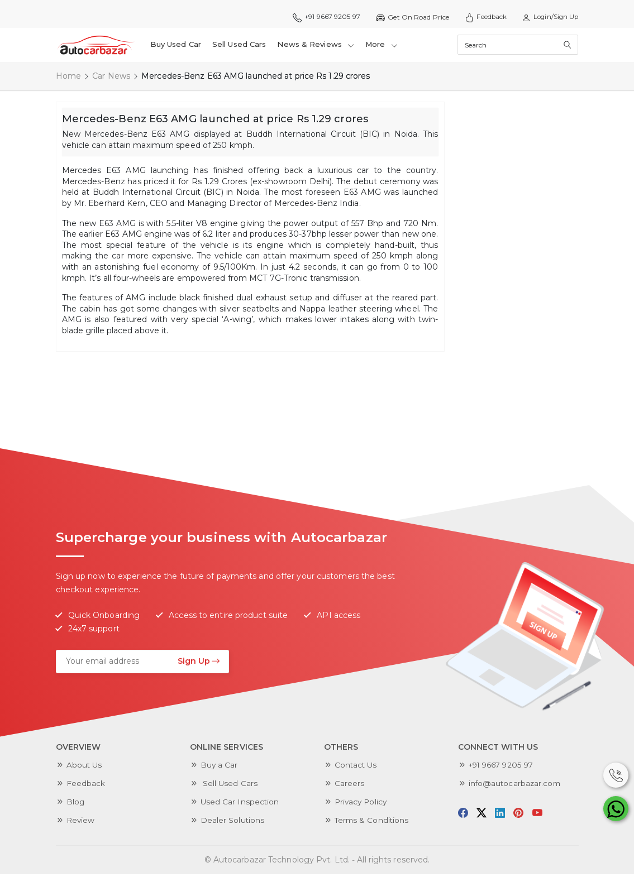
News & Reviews (316, 45)
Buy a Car (220, 768)
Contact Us (357, 768)
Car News (111, 78)
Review (81, 823)
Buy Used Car (175, 45)
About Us (84, 768)
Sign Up (199, 663)
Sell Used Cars (239, 45)
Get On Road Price (407, 17)
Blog (75, 804)
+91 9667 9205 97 (320, 17)
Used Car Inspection (240, 804)
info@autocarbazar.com (516, 786)
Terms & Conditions (373, 823)
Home (68, 78)
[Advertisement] (535, 271)
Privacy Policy (362, 804)
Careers (350, 786)
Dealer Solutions (233, 823)
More (382, 45)
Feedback (481, 17)
